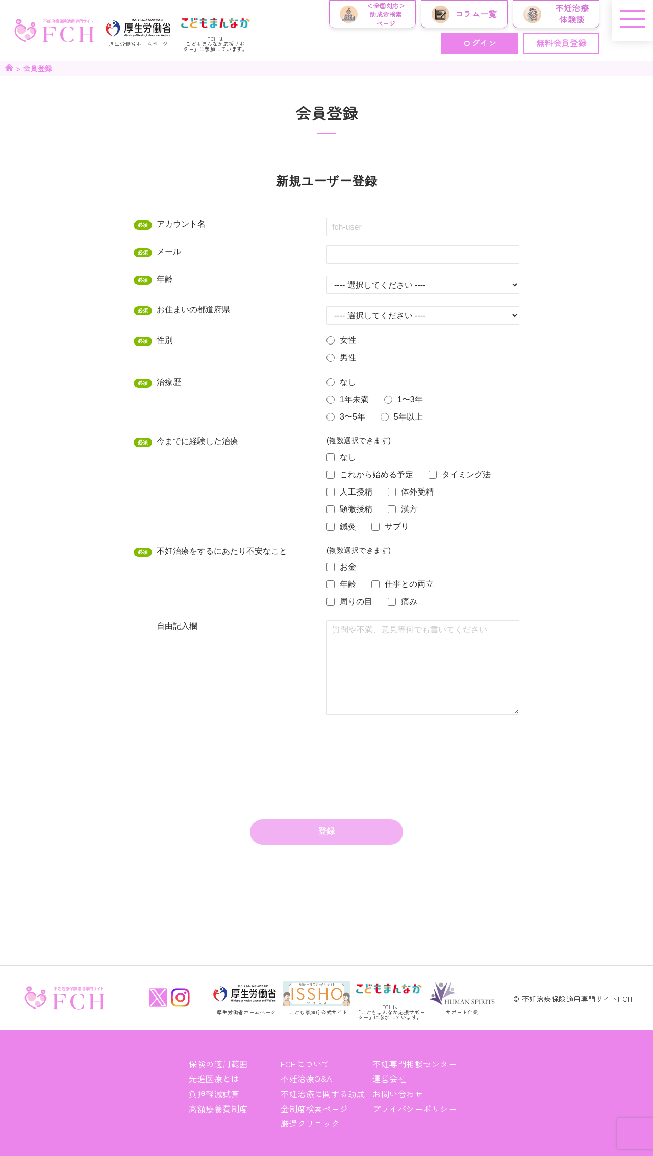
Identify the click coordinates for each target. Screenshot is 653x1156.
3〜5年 (352, 416)
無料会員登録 (561, 43)
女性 (348, 340)
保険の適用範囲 (218, 1063)
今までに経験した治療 (200, 441)
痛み (409, 601)
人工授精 (356, 491)
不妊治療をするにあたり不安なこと (224, 550)
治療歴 (171, 381)
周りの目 (356, 601)
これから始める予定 (376, 474)
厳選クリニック (310, 1123)
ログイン (479, 43)
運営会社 (389, 1078)
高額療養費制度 (218, 1108)
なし (348, 382)
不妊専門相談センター (414, 1063)
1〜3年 (410, 399)
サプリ (397, 526)
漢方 (409, 509)
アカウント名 (183, 223)
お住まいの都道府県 (196, 309)
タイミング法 (466, 474)
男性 (348, 357)
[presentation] (404, 748)
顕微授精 (356, 509)
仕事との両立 (409, 584)
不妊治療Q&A (306, 1078)
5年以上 (408, 416)
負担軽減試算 (214, 1094)
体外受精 (417, 491)
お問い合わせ (397, 1094)
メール (171, 251)
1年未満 (354, 399)
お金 (348, 566)
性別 (167, 340)
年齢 (167, 278)
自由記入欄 (177, 626)
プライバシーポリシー (414, 1108)
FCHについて (305, 1063)
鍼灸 (348, 526)
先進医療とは (214, 1078)
